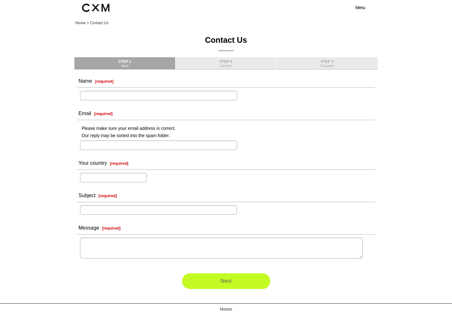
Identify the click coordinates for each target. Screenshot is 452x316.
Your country (92, 163)
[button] (356, 7)
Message (88, 227)
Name (85, 81)
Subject (86, 195)
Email (84, 113)
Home (226, 309)
